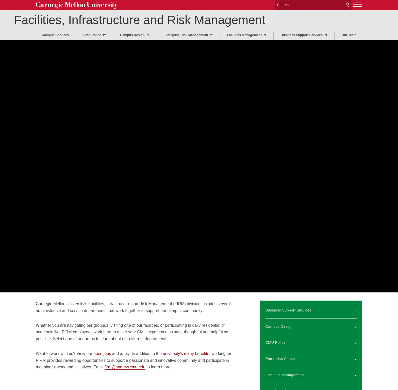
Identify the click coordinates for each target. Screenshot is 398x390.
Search (347, 5)
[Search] (313, 5)
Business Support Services (302, 35)
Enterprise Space (280, 359)
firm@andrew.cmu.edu (125, 367)
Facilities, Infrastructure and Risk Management (161, 20)
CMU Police (92, 35)
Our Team (349, 35)
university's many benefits (186, 353)
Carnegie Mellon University (76, 5)
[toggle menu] (357, 4)
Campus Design (132, 35)
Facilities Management (244, 35)
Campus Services (55, 35)
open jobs (102, 353)
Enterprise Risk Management (186, 35)
